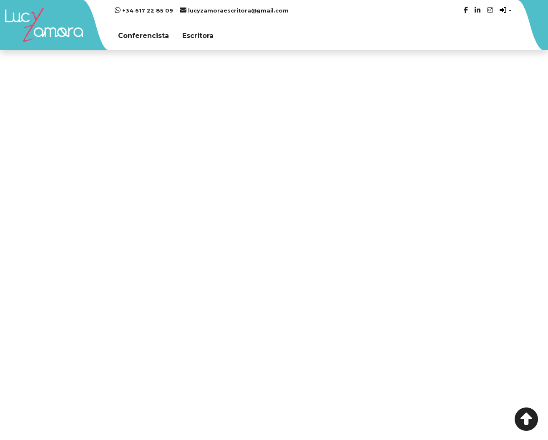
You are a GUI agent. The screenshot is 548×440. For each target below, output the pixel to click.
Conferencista (143, 36)
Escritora (198, 36)
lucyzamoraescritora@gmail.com (234, 10)
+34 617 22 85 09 (144, 10)
